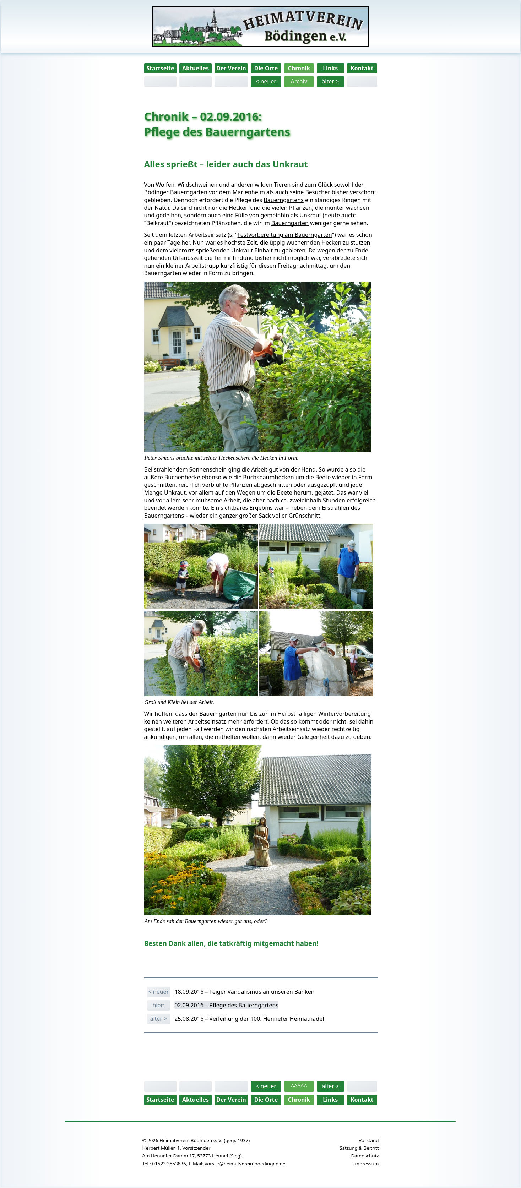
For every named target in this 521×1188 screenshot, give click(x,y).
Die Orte (266, 68)
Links (330, 68)
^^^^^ (299, 1086)
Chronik (299, 68)
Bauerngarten (188, 192)
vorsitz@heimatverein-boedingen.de (245, 1163)
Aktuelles (195, 68)
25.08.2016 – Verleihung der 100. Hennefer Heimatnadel (249, 1019)
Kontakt (362, 68)
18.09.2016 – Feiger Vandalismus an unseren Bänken (244, 992)
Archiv (299, 81)
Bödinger (156, 192)
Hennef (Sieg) (227, 1155)
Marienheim (249, 192)
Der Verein (231, 68)
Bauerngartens (284, 200)
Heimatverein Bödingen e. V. (190, 1140)
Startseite (160, 68)
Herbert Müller (158, 1148)
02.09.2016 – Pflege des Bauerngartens (226, 1005)
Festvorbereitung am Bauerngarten (285, 235)
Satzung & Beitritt (359, 1148)
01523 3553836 (169, 1163)
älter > (330, 81)
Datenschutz (365, 1155)
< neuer (266, 81)
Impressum (366, 1163)
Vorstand (369, 1140)
